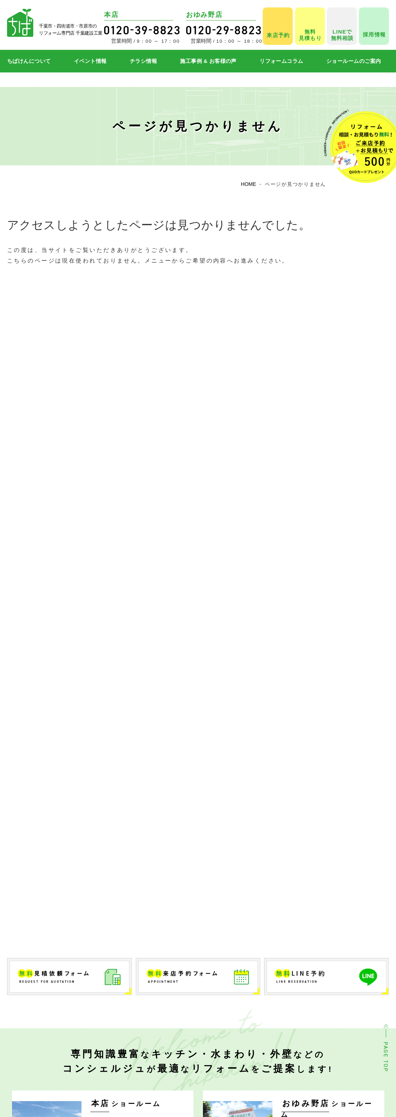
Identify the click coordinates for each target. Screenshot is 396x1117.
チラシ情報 (143, 61)
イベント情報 (90, 61)
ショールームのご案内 (353, 61)
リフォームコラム (281, 61)
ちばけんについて (29, 61)
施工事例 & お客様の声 (208, 61)
